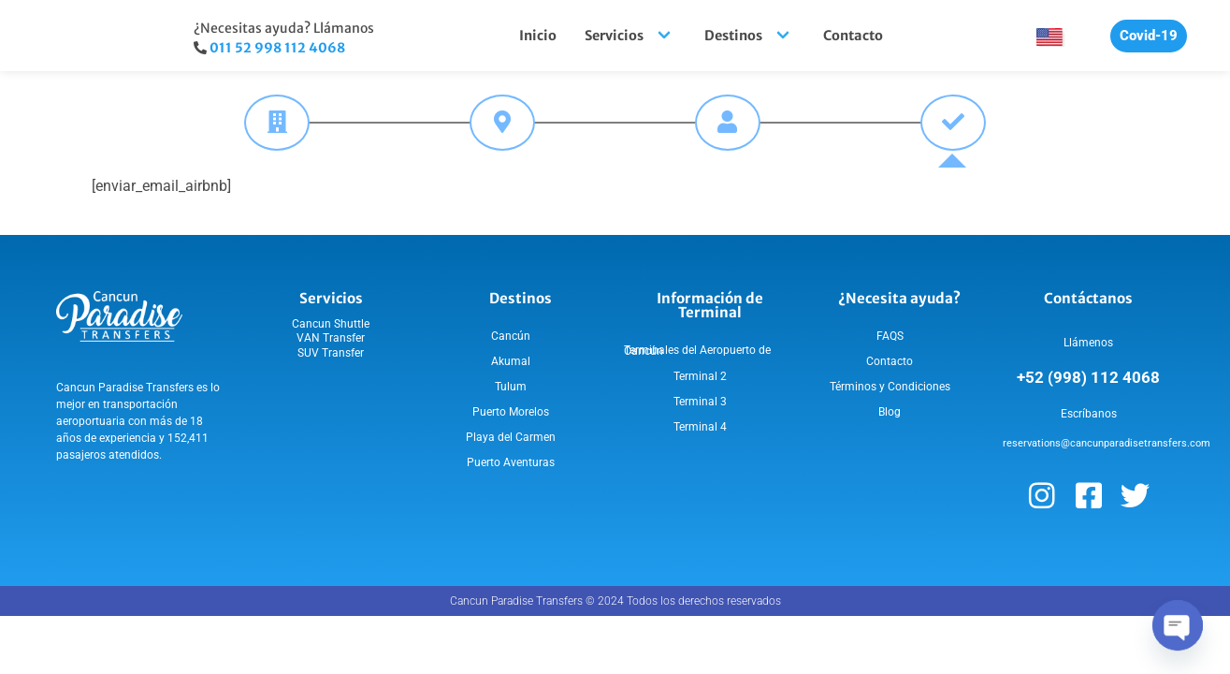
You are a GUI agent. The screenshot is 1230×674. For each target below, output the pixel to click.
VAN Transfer (331, 337)
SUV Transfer (330, 352)
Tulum (511, 386)
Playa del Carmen (511, 437)
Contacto (853, 35)
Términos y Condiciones (890, 386)
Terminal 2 (700, 376)
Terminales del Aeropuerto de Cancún (697, 351)
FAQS (890, 336)
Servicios (630, 35)
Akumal (510, 361)
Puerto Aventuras (511, 462)
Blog (889, 411)
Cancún (510, 336)
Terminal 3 (700, 401)
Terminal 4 (700, 426)
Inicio (538, 35)
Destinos (749, 35)
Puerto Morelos (510, 411)
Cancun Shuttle (330, 323)
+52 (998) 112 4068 (1088, 377)
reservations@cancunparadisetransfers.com (1106, 443)
